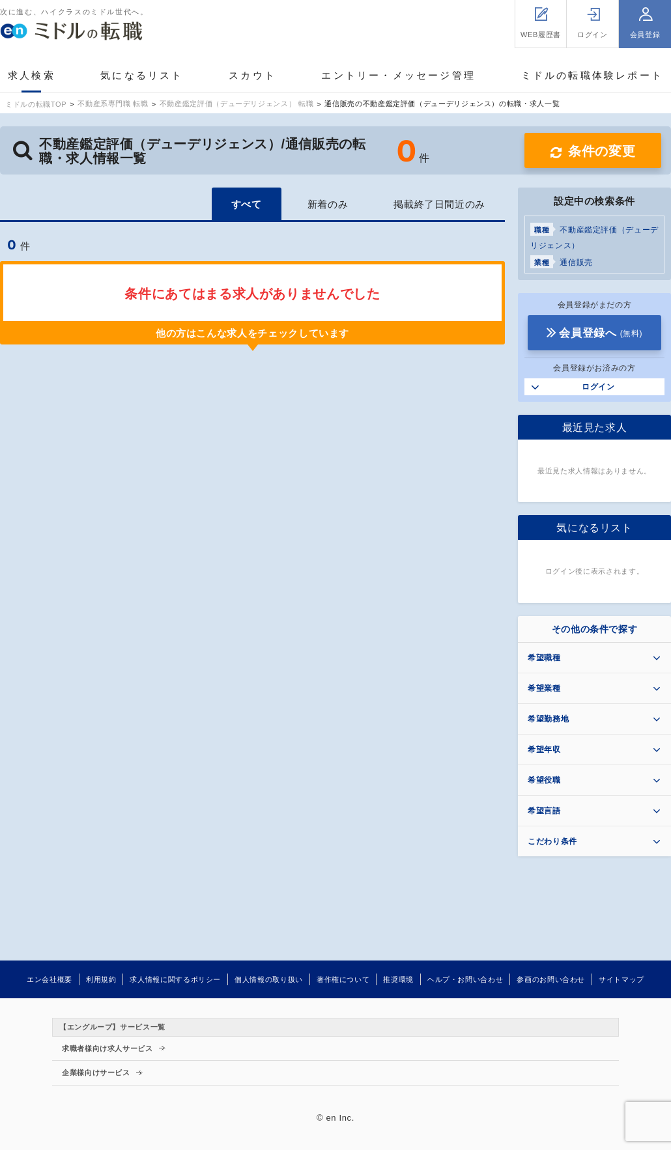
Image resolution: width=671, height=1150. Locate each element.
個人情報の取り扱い (269, 979)
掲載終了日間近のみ (439, 204)
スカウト (252, 75)
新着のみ (328, 204)
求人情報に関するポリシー (175, 979)
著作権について (343, 979)
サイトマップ (621, 979)
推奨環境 (398, 979)
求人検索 (31, 75)
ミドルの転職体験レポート (592, 75)
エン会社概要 (49, 979)
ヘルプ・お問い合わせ (465, 979)
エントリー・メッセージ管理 (398, 75)
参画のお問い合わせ (551, 979)
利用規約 (101, 979)
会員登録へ (600, 333)
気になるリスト (141, 75)
